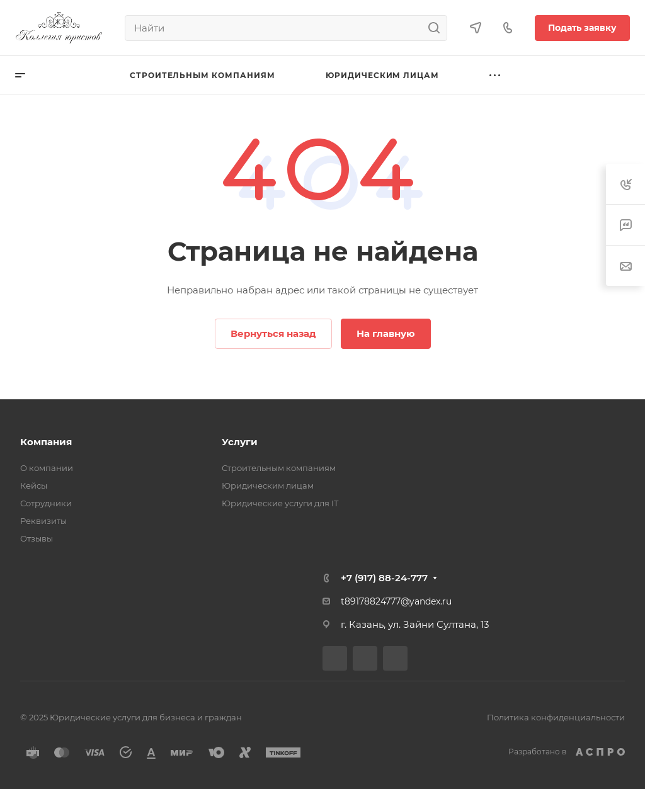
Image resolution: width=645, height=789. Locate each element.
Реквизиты (43, 521)
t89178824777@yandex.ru (396, 601)
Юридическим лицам (268, 485)
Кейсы (33, 485)
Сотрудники (46, 503)
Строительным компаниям (279, 468)
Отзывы (36, 538)
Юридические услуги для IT (280, 503)
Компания (46, 442)
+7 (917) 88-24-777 (384, 578)
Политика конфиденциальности (556, 717)
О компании (46, 468)
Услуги (240, 442)
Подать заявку (582, 27)
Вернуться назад (273, 333)
